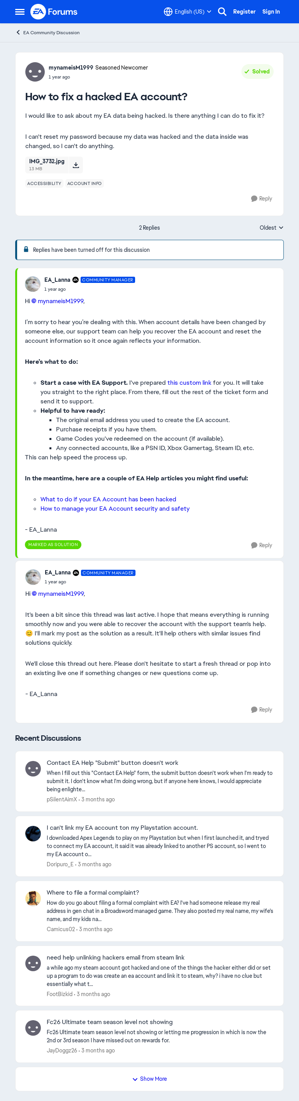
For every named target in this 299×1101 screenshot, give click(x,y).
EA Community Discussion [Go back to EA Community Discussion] (47, 32)
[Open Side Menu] (19, 11)
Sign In (271, 11)
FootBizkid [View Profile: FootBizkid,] (59, 993)
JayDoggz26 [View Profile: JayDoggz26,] (62, 1050)
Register (244, 11)
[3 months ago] (97, 800)
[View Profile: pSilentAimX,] (33, 768)
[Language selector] (187, 11)
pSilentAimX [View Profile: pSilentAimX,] (62, 799)
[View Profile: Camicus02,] (33, 898)
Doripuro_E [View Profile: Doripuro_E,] (60, 864)
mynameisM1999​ (60, 301)
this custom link (189, 383)
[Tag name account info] (84, 183)
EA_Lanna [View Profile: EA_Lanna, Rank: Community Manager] (57, 279)
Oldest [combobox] (272, 228)
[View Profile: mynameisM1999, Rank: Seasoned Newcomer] (35, 72)
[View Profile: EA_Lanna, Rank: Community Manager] (32, 284)
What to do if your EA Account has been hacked (108, 499)
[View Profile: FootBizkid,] (33, 963)
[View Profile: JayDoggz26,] (33, 1028)
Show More (149, 1078)
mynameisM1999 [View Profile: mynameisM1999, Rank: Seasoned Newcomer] (71, 67)
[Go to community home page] (54, 11)
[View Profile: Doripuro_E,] (33, 833)
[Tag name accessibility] (44, 183)
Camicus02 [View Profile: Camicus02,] (61, 929)
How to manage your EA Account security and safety (115, 508)
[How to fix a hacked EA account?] (89, 289)
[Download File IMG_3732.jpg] (76, 165)
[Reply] (262, 199)
